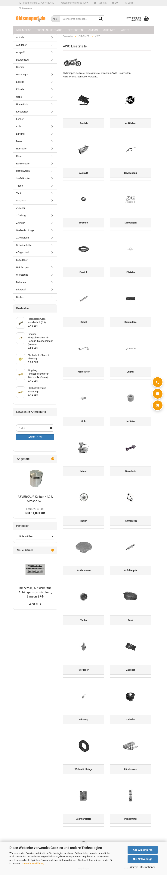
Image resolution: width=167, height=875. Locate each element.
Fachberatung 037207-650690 (38, 2)
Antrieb (20, 37)
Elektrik (20, 81)
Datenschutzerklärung (32, 863)
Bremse (20, 67)
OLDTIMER (109, 30)
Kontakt (102, 2)
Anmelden (35, 437)
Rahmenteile (22, 163)
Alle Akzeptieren (143, 849)
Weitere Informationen (143, 867)
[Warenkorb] (157, 405)
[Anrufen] (157, 382)
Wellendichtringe (25, 230)
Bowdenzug (22, 59)
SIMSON (93, 30)
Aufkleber (21, 44)
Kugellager (21, 260)
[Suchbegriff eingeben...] (55, 18)
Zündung (21, 215)
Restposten (75, 30)
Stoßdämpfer (23, 178)
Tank (18, 193)
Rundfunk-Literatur (49, 30)
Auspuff (20, 52)
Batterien (21, 282)
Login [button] (129, 2)
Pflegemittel (22, 252)
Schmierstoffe (24, 245)
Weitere (126, 30)
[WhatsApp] (157, 394)
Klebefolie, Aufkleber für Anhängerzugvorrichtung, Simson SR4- (35, 592)
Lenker (19, 119)
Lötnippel (21, 289)
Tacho (19, 185)
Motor (19, 141)
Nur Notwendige (142, 859)
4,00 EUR (35, 604)
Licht (18, 126)
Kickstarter (22, 111)
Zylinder (20, 222)
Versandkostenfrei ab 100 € (74, 2)
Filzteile (20, 89)
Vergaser (21, 200)
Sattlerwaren (23, 170)
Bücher (20, 297)
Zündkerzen (22, 237)
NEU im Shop (23, 30)
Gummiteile (22, 104)
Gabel (19, 96)
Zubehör (20, 208)
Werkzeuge (22, 274)
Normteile (21, 148)
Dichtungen (22, 74)
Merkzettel (25, 8)
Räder (19, 156)
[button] (115, 3)
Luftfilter (20, 133)
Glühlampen (22, 267)
